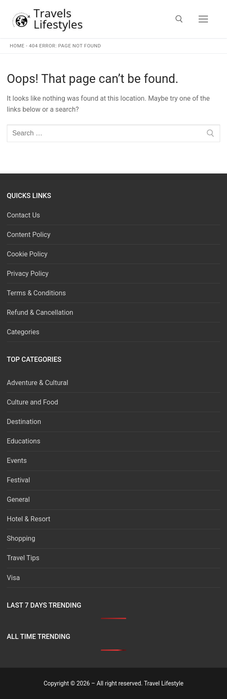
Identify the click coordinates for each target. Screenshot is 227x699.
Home (17, 46)
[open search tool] (179, 19)
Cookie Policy (27, 254)
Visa (13, 578)
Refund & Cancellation (40, 312)
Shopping (21, 538)
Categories (23, 332)
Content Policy (28, 235)
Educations (23, 441)
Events (17, 461)
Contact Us (23, 215)
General (18, 499)
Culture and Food (32, 402)
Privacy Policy (28, 274)
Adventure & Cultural (37, 383)
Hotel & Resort (28, 519)
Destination (24, 422)
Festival (18, 480)
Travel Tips (23, 558)
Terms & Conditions (36, 293)
